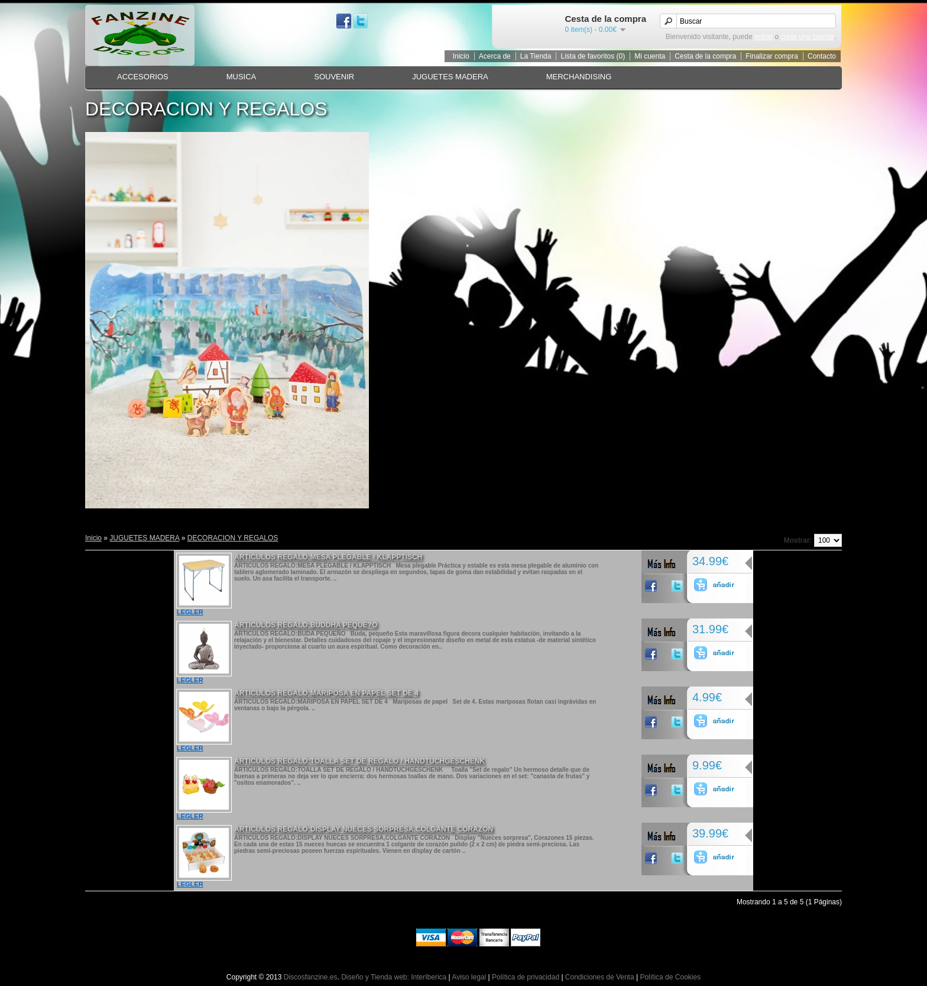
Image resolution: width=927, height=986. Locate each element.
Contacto (822, 56)
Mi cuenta (649, 56)
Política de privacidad (525, 977)
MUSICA (241, 76)
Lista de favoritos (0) (592, 56)
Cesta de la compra (705, 56)
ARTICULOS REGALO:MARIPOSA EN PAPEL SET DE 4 (326, 693)
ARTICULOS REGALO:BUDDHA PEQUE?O (305, 625)
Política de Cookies (670, 977)
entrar (763, 37)
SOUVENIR (334, 76)
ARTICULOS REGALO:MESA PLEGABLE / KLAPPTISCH (328, 557)
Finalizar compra (772, 56)
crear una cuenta (807, 37)
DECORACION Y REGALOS (232, 538)
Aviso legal (469, 977)
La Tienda (536, 56)
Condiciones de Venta (599, 977)
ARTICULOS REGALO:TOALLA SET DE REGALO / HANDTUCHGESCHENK (359, 761)
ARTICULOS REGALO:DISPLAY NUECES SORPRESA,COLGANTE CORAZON (363, 829)
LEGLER (190, 612)
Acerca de (495, 56)
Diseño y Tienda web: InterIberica (393, 977)
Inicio (461, 56)
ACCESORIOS (142, 76)
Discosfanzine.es (311, 977)
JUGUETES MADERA (450, 76)
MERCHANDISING (579, 76)
